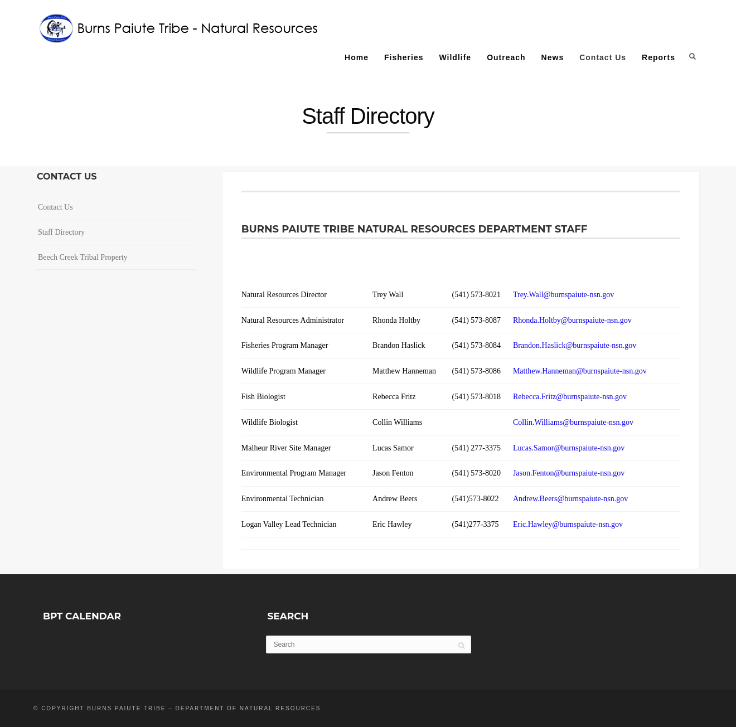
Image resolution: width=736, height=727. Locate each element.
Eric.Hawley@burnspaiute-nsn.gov (568, 524)
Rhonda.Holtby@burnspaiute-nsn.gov (572, 320)
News (552, 57)
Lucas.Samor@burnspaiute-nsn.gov (568, 448)
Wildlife (455, 57)
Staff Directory (61, 232)
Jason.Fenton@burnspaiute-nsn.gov (568, 473)
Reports (658, 57)
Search (692, 56)
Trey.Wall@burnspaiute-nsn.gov (563, 294)
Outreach (506, 57)
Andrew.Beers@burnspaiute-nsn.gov (570, 499)
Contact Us (602, 57)
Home (357, 57)
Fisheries (403, 57)
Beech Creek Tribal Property (83, 257)
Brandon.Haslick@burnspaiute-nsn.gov (576, 345)
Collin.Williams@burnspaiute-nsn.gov (573, 422)
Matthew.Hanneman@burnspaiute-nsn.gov (580, 371)
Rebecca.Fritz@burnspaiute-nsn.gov (570, 396)
